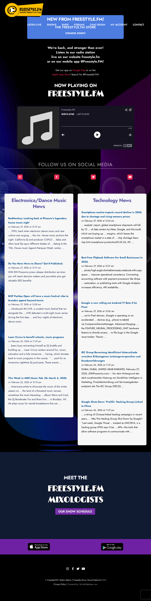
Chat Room (97, 24)
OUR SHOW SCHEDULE (75, 511)
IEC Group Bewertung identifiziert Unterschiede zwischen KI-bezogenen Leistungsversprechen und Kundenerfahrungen (110, 357)
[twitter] (78, 568)
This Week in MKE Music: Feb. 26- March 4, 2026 (37, 378)
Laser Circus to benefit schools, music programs (36, 337)
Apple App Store (61, 74)
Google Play (79, 70)
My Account (119, 24)
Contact (138, 24)
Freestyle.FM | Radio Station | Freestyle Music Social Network (74, 580)
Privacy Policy (60, 584)
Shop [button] (65, 24)
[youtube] (83, 568)
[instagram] (68, 568)
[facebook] (73, 568)
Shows (51, 24)
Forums (79, 24)
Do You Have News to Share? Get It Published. (35, 263)
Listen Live (34, 24)
